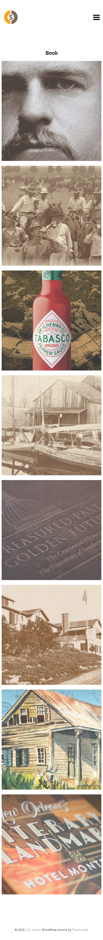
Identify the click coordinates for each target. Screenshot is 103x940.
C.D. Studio (33, 930)
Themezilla (80, 930)
